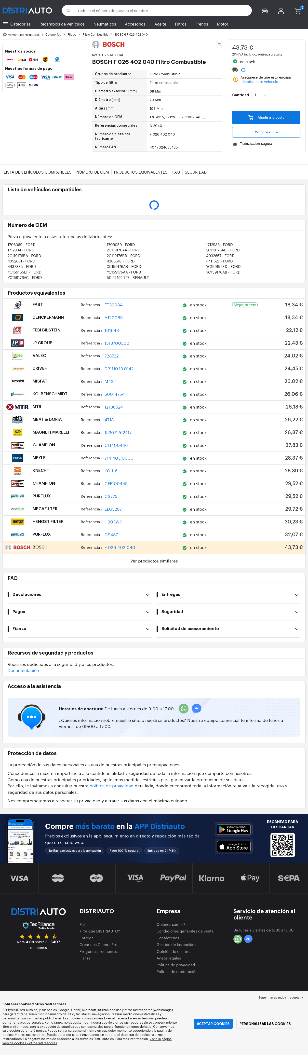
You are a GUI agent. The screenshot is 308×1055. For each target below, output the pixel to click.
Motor (222, 24)
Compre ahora (266, 132)
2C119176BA (24, 255)
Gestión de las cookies (176, 944)
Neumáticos (105, 24)
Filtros (181, 24)
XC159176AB (124, 266)
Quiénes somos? (171, 924)
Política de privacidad (176, 964)
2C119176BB (123, 255)
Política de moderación (177, 971)
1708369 (22, 244)
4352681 (21, 260)
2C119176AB (223, 249)
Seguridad (196, 172)
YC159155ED (223, 266)
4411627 (219, 260)
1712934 (21, 249)
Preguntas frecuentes (99, 951)
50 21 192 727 (128, 277)
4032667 (220, 255)
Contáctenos (168, 937)
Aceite (160, 24)
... (203, 117)
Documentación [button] (23, 670)
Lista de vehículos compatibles (37, 172)
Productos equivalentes (140, 172)
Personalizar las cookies (265, 1024)
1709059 (121, 244)
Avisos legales (169, 957)
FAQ (176, 172)
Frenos (201, 24)
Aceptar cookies (213, 1024)
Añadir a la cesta (266, 117)
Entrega (87, 937)
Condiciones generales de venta (185, 930)
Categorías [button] (20, 24)
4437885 (22, 266)
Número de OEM (92, 172)
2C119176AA (123, 249)
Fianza (85, 957)
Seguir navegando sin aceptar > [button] (280, 997)
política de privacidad (112, 785)
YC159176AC (25, 277)
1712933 (219, 244)
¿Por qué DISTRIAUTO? (100, 930)
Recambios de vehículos (62, 24)
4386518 (121, 260)
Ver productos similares (154, 560)
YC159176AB (223, 271)
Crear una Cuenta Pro (98, 944)
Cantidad (240, 95)
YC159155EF (24, 271)
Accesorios (135, 24)
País (83, 924)
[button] (265, 10)
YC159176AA (124, 271)
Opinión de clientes (174, 951)
